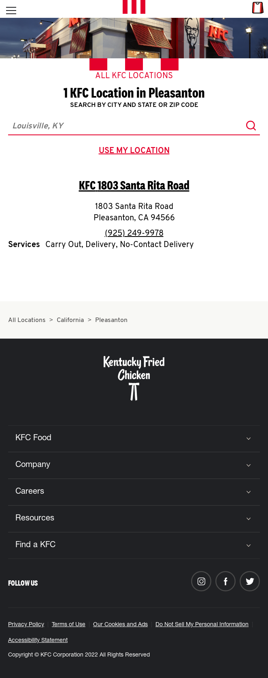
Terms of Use (68, 625)
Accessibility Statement (38, 641)
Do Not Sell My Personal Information (202, 625)
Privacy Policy (26, 625)
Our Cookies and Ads (120, 625)
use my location (136, 152)
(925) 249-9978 (134, 234)
